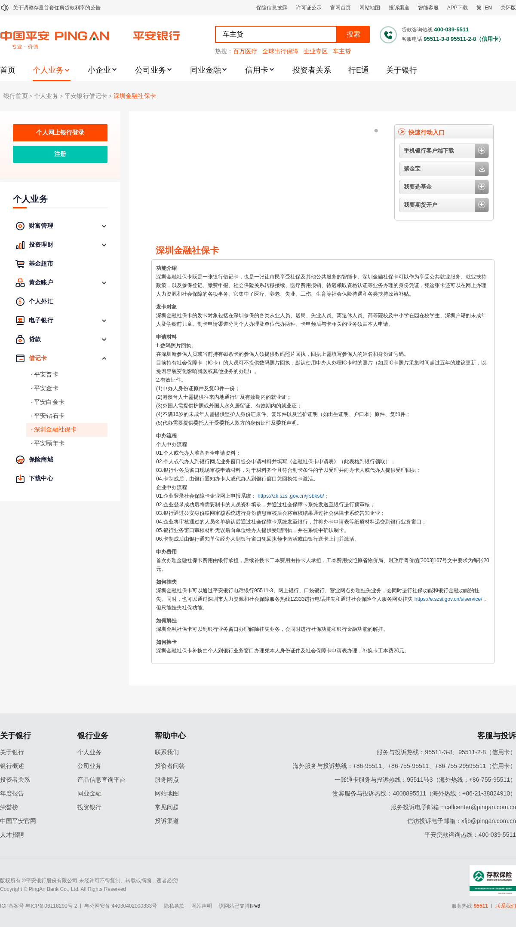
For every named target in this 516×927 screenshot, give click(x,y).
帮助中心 (170, 735)
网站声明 (201, 906)
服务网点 (167, 779)
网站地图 (369, 8)
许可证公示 (309, 8)
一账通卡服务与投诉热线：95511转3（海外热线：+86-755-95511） (425, 779)
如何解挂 (166, 621)
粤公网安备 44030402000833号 (120, 906)
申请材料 (166, 337)
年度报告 (12, 793)
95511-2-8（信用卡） (477, 39)
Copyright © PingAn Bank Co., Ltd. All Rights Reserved (63, 889)
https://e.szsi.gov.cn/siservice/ (448, 599)
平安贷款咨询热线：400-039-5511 (470, 834)
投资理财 (41, 245)
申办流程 (166, 436)
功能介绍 (166, 268)
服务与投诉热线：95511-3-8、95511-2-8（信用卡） (446, 752)
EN (488, 8)
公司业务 (150, 70)
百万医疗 (245, 51)
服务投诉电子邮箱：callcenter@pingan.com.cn (453, 807)
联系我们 (167, 752)
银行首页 (15, 96)
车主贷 (342, 51)
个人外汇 (41, 301)
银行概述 (12, 765)
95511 (481, 906)
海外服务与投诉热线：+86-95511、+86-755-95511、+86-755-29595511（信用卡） (404, 765)
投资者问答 (170, 765)
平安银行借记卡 (85, 96)
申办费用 (166, 552)
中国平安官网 (18, 820)
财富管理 (41, 226)
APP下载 (457, 8)
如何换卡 (166, 642)
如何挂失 (166, 582)
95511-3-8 (436, 39)
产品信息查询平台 (101, 779)
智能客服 (428, 8)
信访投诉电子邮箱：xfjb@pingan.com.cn (461, 820)
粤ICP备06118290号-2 (51, 906)
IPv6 (255, 906)
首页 (7, 70)
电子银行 (41, 320)
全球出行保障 (280, 51)
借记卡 (38, 358)
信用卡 (256, 70)
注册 (60, 154)
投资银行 (89, 807)
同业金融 (205, 70)
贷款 (35, 339)
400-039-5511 (451, 29)
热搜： (224, 51)
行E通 (358, 70)
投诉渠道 (399, 8)
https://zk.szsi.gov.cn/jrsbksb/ (291, 496)
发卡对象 (166, 307)
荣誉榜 (9, 807)
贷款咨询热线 (417, 30)
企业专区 (316, 51)
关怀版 (508, 8)
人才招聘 (12, 834)
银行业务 (92, 735)
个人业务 (48, 70)
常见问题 (167, 807)
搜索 (353, 34)
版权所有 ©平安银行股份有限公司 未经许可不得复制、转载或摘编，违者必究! (89, 881)
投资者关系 (311, 70)
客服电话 (412, 39)
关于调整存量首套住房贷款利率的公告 (57, 8)
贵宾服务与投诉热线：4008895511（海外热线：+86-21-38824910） (424, 793)
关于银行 (401, 70)
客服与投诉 (496, 735)
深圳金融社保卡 (135, 96)
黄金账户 (41, 282)
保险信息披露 (271, 8)
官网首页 (340, 8)
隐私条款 (174, 906)
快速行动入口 (426, 132)
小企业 (99, 70)
